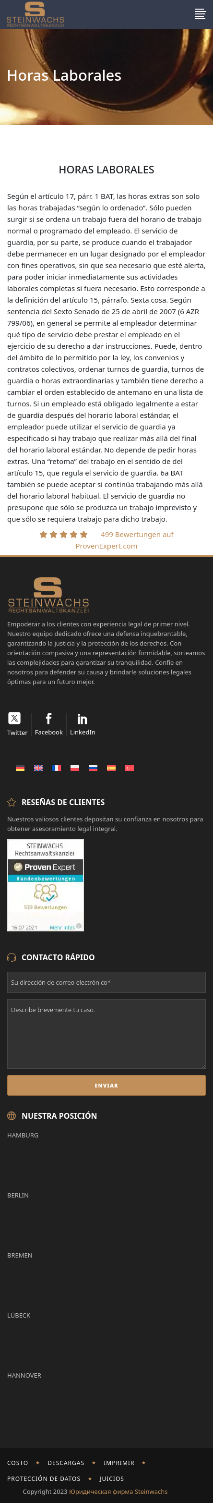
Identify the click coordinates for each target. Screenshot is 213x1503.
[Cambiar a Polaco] (75, 767)
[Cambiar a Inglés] (38, 767)
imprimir (119, 1463)
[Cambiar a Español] (111, 767)
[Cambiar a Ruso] (93, 767)
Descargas (65, 1463)
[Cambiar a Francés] (56, 767)
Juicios (112, 1479)
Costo (17, 1463)
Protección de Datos (44, 1479)
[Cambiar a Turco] (129, 767)
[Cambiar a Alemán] (20, 767)
